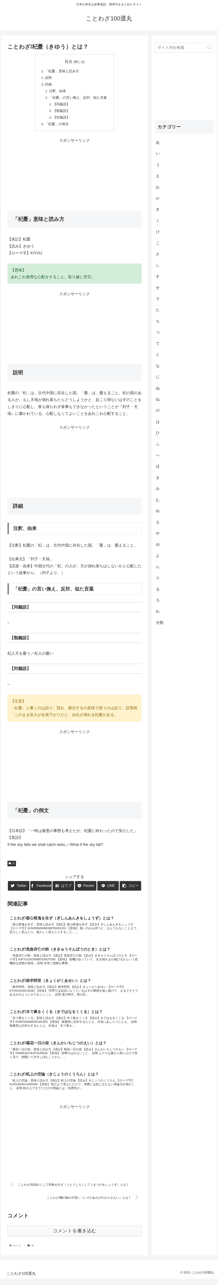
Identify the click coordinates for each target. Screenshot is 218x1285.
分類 (160, 623)
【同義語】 (61, 106)
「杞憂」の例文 (57, 126)
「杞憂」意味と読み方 (62, 71)
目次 (68, 61)
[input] (184, 47)
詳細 (48, 85)
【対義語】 (61, 120)
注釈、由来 (57, 92)
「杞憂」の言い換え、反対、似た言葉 (78, 99)
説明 (48, 78)
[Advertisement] (74, 176)
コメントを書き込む (74, 1237)
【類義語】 (61, 112)
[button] (209, 47)
